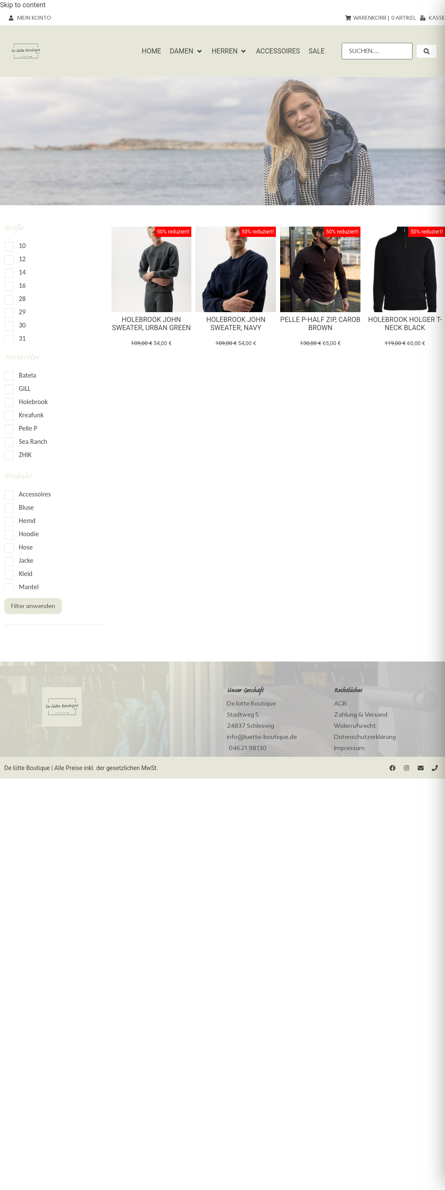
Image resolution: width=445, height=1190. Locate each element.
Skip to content (23, 5)
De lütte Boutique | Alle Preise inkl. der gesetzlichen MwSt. (81, 768)
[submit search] (426, 51)
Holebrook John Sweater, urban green (151, 324)
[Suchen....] (377, 51)
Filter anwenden (33, 605)
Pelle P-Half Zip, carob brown (320, 324)
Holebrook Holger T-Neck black (405, 324)
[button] (186, 51)
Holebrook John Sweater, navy (236, 324)
